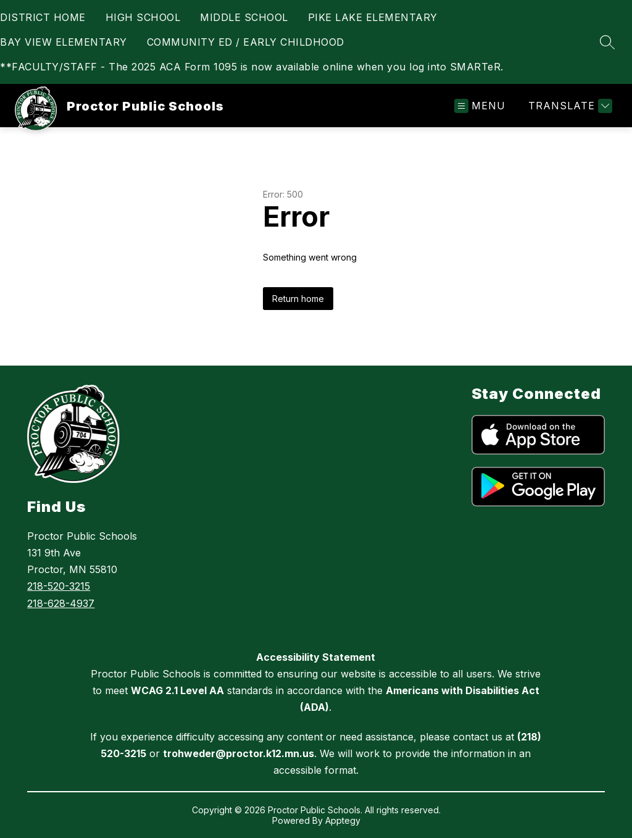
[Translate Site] (568, 106)
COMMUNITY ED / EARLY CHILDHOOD (245, 42)
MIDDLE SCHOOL (244, 17)
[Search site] (607, 42)
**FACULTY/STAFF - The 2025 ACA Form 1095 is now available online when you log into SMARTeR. (252, 67)
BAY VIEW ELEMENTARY (63, 42)
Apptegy (342, 820)
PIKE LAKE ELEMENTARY (373, 17)
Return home (298, 298)
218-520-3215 (58, 586)
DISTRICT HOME (43, 17)
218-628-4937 (60, 603)
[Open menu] (479, 106)
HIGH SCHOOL (143, 17)
